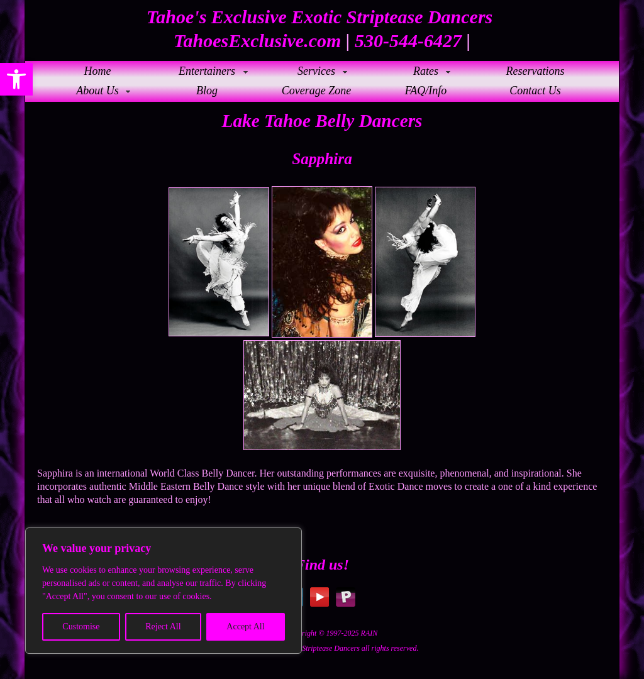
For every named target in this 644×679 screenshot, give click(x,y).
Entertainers (207, 71)
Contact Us (535, 90)
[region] (163, 590)
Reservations (535, 71)
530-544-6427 (408, 40)
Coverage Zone (316, 90)
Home (97, 71)
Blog (207, 90)
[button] (16, 79)
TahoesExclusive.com (257, 40)
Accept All (245, 626)
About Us (97, 90)
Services (316, 71)
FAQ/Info (426, 90)
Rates (425, 71)
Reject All (162, 626)
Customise (80, 626)
